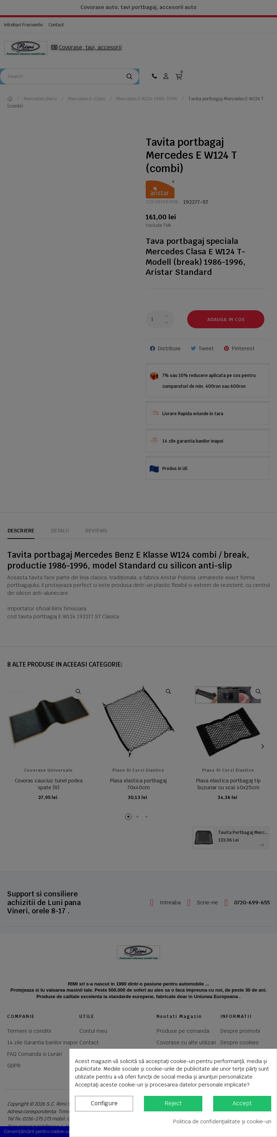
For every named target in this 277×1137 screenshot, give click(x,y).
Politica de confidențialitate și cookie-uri (222, 1121)
